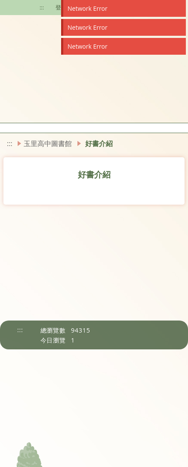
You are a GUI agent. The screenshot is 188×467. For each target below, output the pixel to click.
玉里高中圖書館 (48, 143)
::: (42, 7)
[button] (2, 128)
